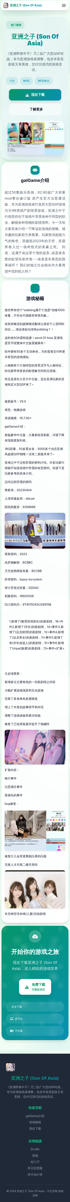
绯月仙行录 (35, 1174)
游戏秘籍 (35, 1122)
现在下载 (35, 1128)
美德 (35, 1155)
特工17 (35, 1162)
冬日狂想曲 (35, 1168)
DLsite (35, 1149)
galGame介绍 (35, 1116)
